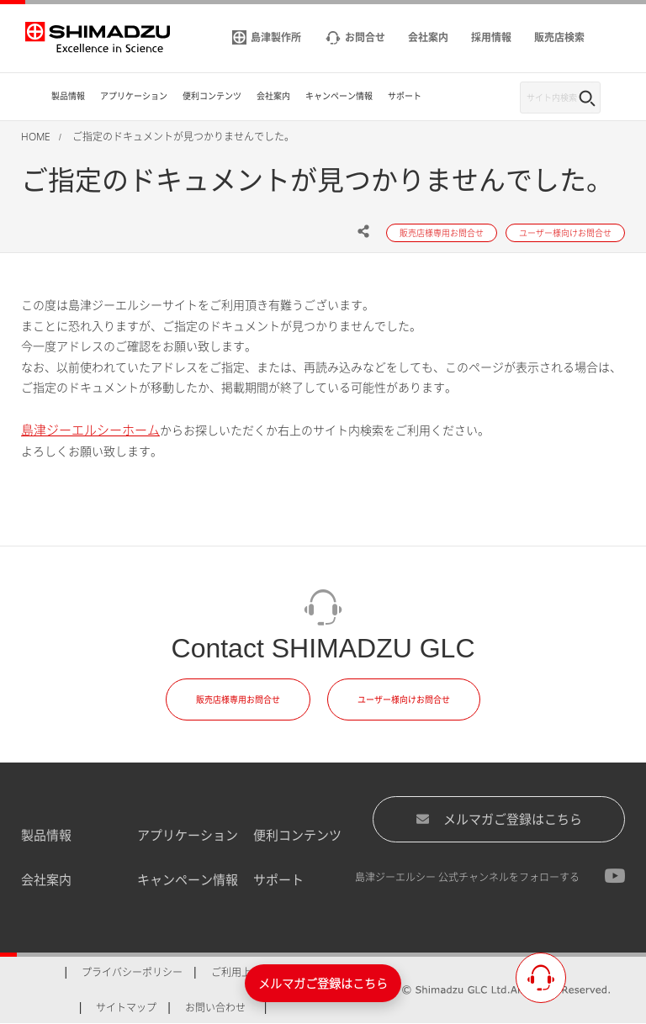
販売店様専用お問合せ (238, 699)
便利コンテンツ (297, 834)
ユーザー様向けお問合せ (403, 699)
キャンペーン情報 (187, 879)
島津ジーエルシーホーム (90, 429)
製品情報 (46, 834)
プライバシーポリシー (132, 972)
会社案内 (46, 879)
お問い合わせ (215, 1007)
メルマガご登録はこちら (499, 818)
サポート (278, 879)
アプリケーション (187, 834)
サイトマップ (126, 1007)
